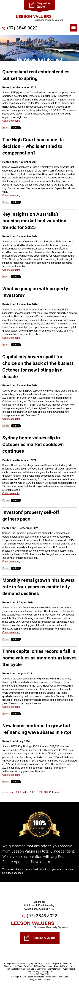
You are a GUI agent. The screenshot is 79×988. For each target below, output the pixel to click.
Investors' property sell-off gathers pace (30, 516)
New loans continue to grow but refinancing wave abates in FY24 (36, 729)
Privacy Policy (68, 969)
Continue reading (11, 121)
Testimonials (10, 969)
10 (45, 792)
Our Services (49, 963)
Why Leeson (68, 966)
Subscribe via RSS (6, 127)
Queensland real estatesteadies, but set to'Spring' (36, 75)
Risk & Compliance (44, 966)
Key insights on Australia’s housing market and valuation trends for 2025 (34, 221)
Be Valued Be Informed (25, 966)
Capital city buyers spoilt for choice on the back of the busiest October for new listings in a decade (37, 366)
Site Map (38, 963)
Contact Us (15, 963)
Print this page (33, 971)
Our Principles (62, 963)
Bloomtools (45, 979)
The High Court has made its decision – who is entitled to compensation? (33, 146)
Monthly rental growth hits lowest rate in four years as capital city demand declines (38, 587)
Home (6, 963)
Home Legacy (27, 963)
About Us (58, 966)
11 (50, 792)
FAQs (72, 963)
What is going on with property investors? (35, 292)
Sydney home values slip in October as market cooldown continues (33, 445)
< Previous (8, 792)
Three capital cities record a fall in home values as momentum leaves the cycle (39, 658)
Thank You (8, 966)
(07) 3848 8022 (22, 28)
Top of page (46, 971)
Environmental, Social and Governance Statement (38, 969)
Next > (57, 792)
